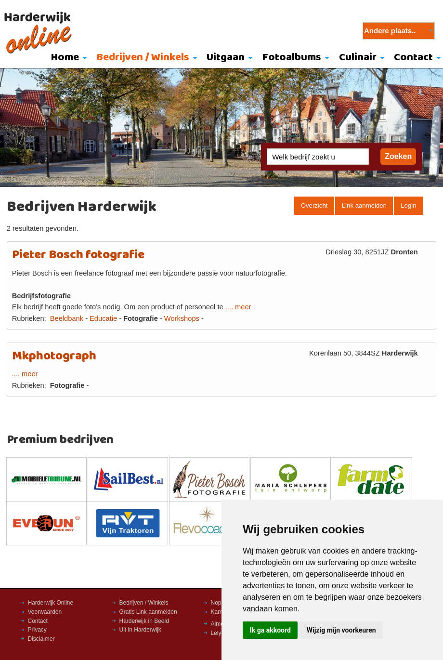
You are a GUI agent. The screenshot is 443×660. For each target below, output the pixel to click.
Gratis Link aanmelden (148, 611)
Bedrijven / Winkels (143, 57)
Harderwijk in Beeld (144, 621)
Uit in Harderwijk (140, 629)
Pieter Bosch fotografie (78, 255)
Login (408, 205)
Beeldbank (66, 318)
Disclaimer (41, 638)
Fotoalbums (291, 57)
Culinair (358, 57)
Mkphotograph (54, 356)
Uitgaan (226, 57)
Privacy (37, 629)
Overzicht (314, 205)
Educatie (103, 318)
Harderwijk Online (51, 602)
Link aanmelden (364, 205)
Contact (38, 621)
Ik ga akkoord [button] (270, 630)
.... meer (238, 307)
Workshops (181, 318)
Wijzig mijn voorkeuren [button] (341, 630)
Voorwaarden (45, 611)
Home (65, 57)
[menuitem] (67, 58)
